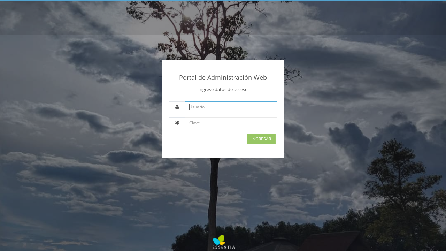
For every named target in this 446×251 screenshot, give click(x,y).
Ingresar (261, 139)
